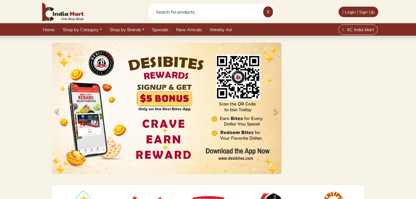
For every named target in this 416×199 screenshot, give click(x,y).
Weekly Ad (221, 29)
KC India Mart (358, 29)
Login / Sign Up (358, 12)
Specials (160, 29)
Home (49, 29)
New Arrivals (189, 29)
